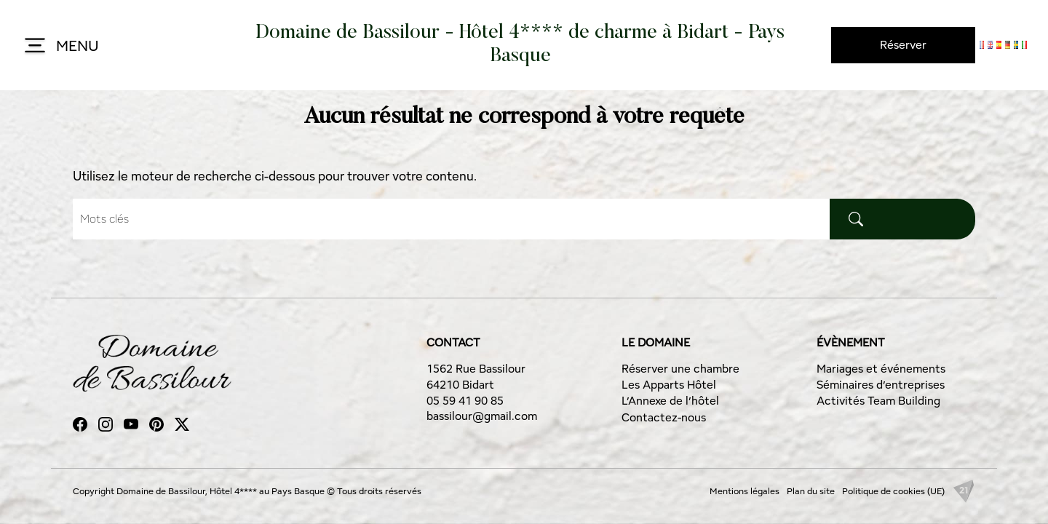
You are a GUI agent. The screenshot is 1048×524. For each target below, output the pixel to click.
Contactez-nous (664, 417)
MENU (60, 46)
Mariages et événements (881, 368)
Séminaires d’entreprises (881, 384)
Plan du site (811, 491)
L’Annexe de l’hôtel (670, 400)
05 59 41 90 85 (465, 400)
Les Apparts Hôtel (669, 384)
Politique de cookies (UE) (893, 491)
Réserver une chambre (680, 368)
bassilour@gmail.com (481, 416)
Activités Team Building (878, 400)
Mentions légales (744, 491)
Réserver (903, 44)
